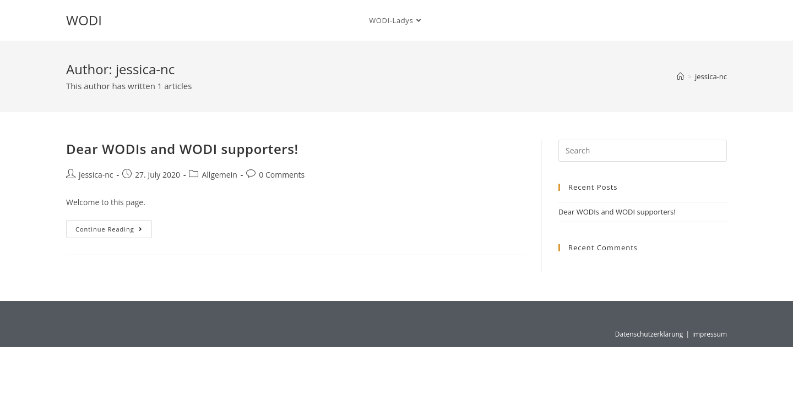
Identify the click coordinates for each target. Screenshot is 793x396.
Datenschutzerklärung (649, 334)
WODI (84, 20)
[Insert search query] (642, 151)
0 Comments (282, 174)
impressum (709, 334)
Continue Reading (113, 226)
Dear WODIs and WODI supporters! (182, 149)
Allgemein (219, 174)
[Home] (680, 76)
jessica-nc (711, 76)
